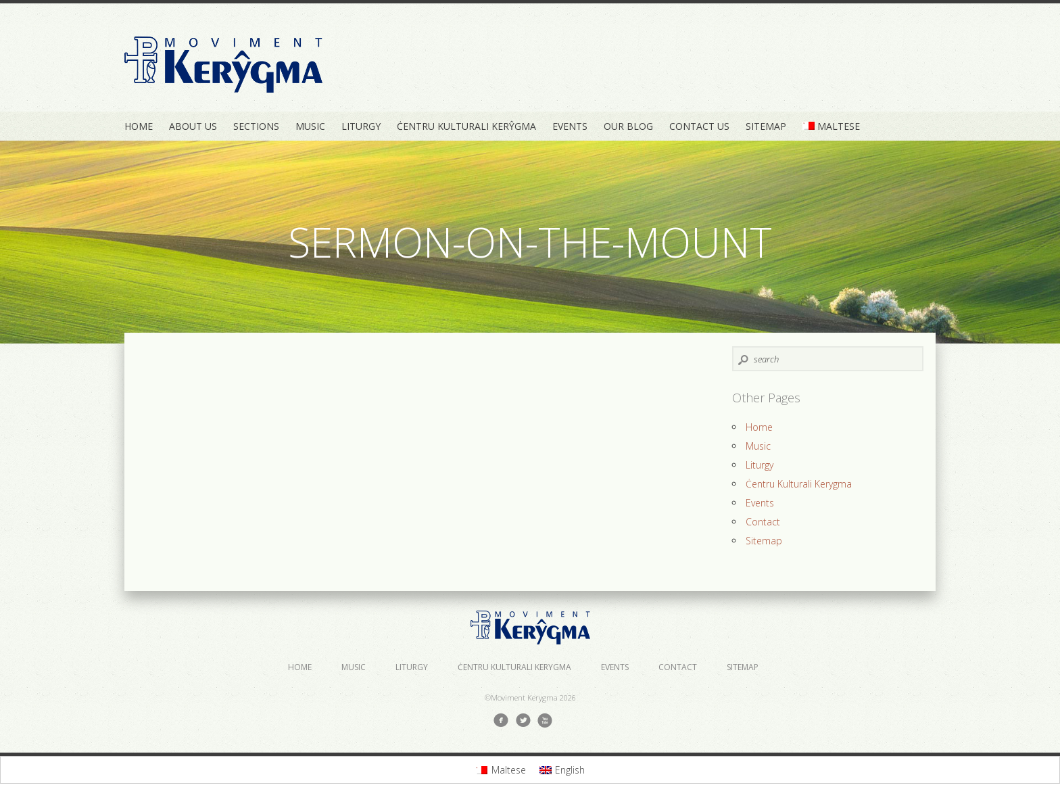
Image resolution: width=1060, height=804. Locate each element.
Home (138, 126)
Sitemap (766, 126)
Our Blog (628, 126)
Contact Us (699, 126)
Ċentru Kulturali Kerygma (799, 483)
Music (310, 126)
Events (569, 126)
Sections (256, 126)
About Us (193, 126)
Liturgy (361, 126)
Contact (763, 521)
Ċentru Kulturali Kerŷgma (466, 126)
